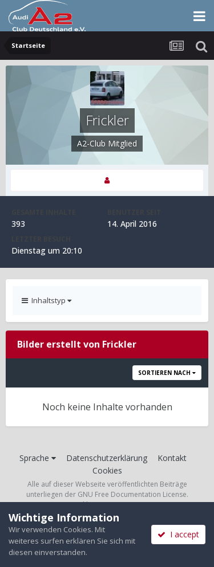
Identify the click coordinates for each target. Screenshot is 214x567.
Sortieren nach (167, 373)
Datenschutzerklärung (106, 457)
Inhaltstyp (46, 300)
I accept (178, 534)
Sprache (37, 457)
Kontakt (172, 457)
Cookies (107, 470)
